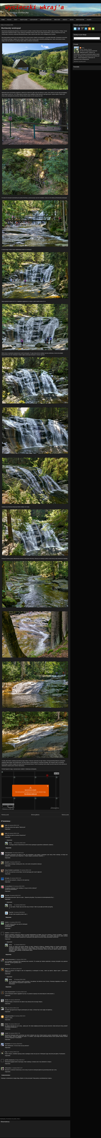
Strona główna (35, 814)
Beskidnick (8, 1043)
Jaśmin (7, 922)
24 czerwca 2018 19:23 (19, 1016)
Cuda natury (34, 19)
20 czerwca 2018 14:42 (25, 870)
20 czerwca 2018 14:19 (13, 825)
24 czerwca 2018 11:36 (13, 1007)
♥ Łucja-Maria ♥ (9, 886)
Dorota (6, 999)
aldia (6, 825)
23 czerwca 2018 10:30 (19, 979)
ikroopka (7, 878)
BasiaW (7, 862)
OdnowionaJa (8, 852)
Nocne (72, 19)
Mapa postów (80, 19)
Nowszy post (5, 814)
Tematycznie (23, 19)
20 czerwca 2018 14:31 (14, 862)
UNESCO (65, 19)
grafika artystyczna (10, 1059)
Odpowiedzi (9, 840)
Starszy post (65, 814)
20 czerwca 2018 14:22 (17, 852)
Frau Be (7, 895)
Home (3, 19)
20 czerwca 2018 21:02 (14, 895)
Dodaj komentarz (6, 1075)
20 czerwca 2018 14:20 (13, 833)
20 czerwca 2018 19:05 (18, 886)
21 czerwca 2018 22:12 (19, 944)
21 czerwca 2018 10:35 (14, 922)
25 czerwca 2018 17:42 (14, 1033)
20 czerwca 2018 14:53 (19, 842)
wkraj (10, 842)
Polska (9, 19)
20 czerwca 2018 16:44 (15, 878)
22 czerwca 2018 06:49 (18, 912)
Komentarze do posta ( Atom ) (13, 1118)
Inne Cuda (57, 19)
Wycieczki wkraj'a (33, 7)
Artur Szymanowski (10, 991)
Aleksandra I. (8, 1068)
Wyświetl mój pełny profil (79, 61)
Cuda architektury (46, 19)
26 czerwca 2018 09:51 (16, 1043)
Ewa (6, 1007)
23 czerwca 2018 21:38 (20, 991)
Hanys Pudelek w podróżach (12, 870)
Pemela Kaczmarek (10, 959)
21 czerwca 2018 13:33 (20, 959)
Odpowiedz (7, 829)
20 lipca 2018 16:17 (19, 1059)
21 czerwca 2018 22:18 (19, 905)
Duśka (6, 1024)
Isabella (7, 932)
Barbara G (7, 968)
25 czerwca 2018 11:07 (14, 1024)
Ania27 (6, 1033)
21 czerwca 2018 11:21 (14, 932)
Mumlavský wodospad (11, 28)
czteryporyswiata (9, 1016)
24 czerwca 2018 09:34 (14, 999)
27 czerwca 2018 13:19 (13, 1051)
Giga (6, 1051)
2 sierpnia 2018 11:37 (17, 1068)
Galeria (89, 19)
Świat (15, 19)
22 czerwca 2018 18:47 (16, 968)
